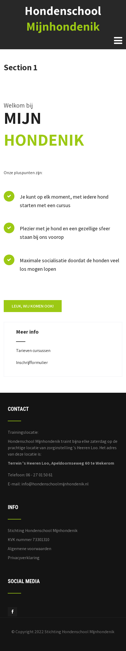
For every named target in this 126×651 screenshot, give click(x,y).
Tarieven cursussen (33, 350)
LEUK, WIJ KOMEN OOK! (33, 306)
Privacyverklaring (24, 557)
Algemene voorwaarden (29, 548)
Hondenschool (63, 18)
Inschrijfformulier (32, 362)
